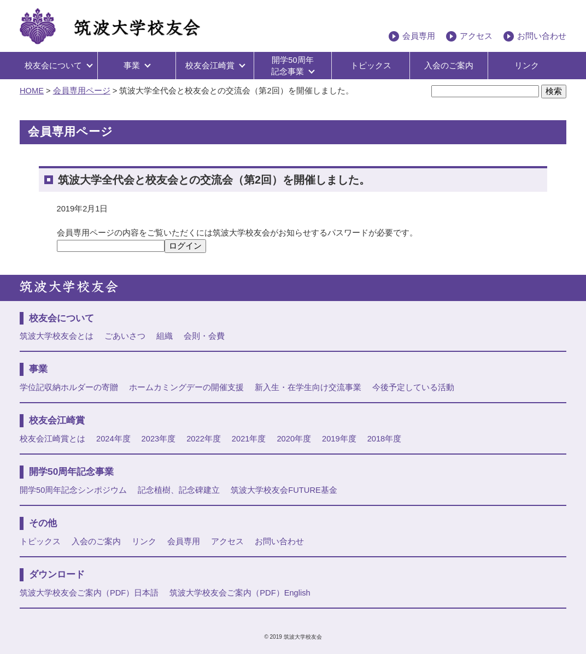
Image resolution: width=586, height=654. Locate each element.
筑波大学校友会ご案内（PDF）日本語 (89, 592)
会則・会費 (204, 336)
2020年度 (294, 438)
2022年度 (203, 438)
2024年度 (113, 438)
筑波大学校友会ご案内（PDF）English (239, 592)
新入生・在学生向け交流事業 (308, 387)
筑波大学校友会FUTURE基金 (284, 490)
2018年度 (384, 438)
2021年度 (249, 438)
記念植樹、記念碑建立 (179, 490)
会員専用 (418, 36)
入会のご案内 (448, 65)
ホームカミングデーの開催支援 (186, 387)
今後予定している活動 (413, 387)
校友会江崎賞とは (52, 438)
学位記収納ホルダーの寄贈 (69, 387)
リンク (526, 65)
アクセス (476, 36)
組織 (164, 336)
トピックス (370, 65)
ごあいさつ (124, 336)
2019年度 (339, 438)
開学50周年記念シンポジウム (73, 490)
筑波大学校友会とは (56, 336)
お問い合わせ (541, 36)
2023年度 (159, 438)
